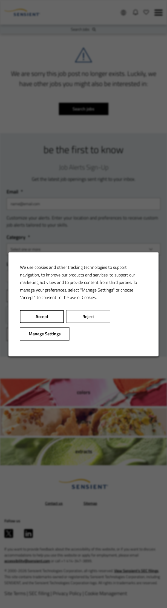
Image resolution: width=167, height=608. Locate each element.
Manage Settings (45, 333)
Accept (42, 316)
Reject (88, 316)
